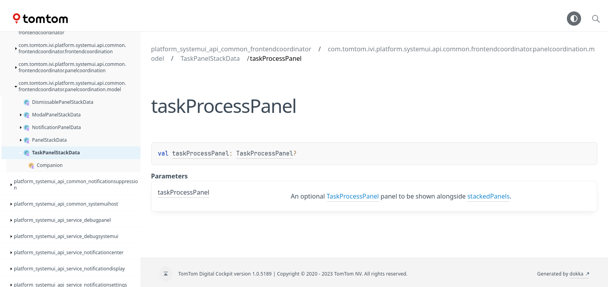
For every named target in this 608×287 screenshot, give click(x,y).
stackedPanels (488, 196)
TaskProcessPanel (264, 154)
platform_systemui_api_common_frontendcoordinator (231, 49)
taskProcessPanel (200, 154)
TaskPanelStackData (210, 58)
